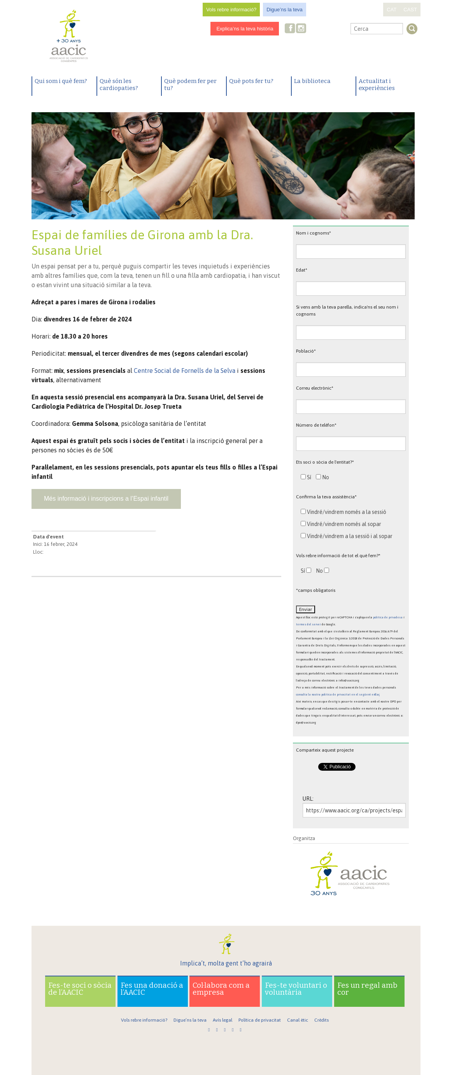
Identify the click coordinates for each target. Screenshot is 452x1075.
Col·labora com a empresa (221, 989)
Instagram (302, 29)
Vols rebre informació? (231, 9)
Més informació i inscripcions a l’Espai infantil (106, 498)
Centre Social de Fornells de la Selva (184, 370)
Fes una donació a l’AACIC (152, 989)
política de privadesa (388, 617)
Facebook (290, 29)
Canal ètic (297, 1020)
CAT (391, 9)
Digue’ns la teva (284, 9)
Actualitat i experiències (377, 85)
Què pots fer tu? (251, 81)
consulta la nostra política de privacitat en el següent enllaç (338, 694)
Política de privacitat (259, 1020)
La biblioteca (312, 81)
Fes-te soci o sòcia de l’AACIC (80, 989)
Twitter (314, 29)
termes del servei (308, 624)
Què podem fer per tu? (190, 85)
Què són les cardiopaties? (119, 85)
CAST (410, 9)
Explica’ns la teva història (244, 29)
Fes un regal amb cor (367, 989)
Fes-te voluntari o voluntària (296, 989)
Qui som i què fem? (61, 81)
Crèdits (321, 1020)
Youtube (326, 29)
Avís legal (222, 1020)
